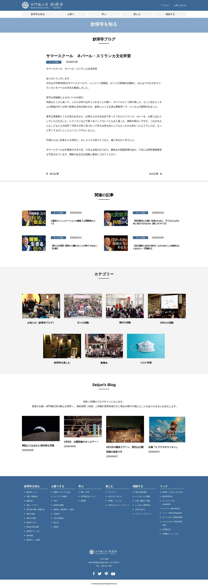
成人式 (56, 523)
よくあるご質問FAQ (142, 505)
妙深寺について (32, 492)
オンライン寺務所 (60, 496)
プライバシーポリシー (143, 514)
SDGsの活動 (31, 518)
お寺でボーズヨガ (114, 496)
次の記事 (153, 174)
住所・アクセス (32, 505)
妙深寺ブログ (31, 523)
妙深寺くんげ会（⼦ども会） (173, 492)
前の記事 (54, 174)
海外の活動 (30, 514)
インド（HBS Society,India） (172, 513)
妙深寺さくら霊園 (33, 540)
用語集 (83, 501)
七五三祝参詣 (59, 518)
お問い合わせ (180, 5)
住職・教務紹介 (32, 496)
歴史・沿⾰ (85, 492)
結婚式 (56, 527)
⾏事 (55, 501)
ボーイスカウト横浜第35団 (172, 517)
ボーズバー (112, 492)
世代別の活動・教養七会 (35, 509)
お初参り (57, 514)
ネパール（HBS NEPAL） (171, 509)
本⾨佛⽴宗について (88, 496)
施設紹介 (29, 501)
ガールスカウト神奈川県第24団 (172, 523)
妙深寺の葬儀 (59, 505)
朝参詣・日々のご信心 (62, 492)
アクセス (165, 5)
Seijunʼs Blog (32, 527)
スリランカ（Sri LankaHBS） (168, 502)
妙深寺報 (29, 536)
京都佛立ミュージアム (170, 534)
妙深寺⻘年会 (167, 496)
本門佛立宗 (166, 529)
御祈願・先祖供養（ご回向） (64, 509)
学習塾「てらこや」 (115, 501)
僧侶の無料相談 (141, 492)
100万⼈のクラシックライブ (118, 505)
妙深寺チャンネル (33, 531)
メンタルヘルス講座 (142, 496)
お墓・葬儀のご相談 (142, 501)
